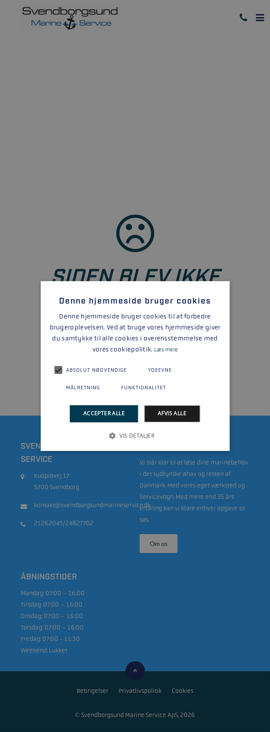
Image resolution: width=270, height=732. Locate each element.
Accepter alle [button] (104, 413)
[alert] (135, 366)
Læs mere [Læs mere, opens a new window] (166, 349)
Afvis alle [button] (172, 413)
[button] (135, 435)
